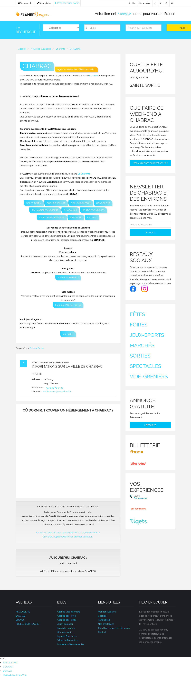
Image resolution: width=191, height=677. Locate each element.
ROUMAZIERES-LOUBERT (45, 210)
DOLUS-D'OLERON (81, 203)
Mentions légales (107, 611)
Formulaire (150, 425)
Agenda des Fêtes (66, 616)
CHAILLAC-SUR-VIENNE (51, 217)
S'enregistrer (44, 3)
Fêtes (137, 314)
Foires (138, 325)
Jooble (132, 3)
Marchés (142, 345)
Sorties (140, 356)
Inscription (68, 334)
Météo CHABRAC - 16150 (68, 305)
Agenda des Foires (66, 620)
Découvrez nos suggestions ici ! (150, 163)
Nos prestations (106, 624)
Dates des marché (66, 628)
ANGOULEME (23, 611)
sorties (94, 75)
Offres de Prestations (67, 640)
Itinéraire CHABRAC (68, 277)
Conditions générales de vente (114, 628)
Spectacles (145, 366)
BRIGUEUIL (76, 217)
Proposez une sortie (67, 3)
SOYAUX (20, 620)
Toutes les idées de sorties (70, 644)
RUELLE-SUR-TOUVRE (27, 624)
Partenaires (104, 620)
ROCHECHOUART (56, 203)
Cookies (102, 616)
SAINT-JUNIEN (33, 203)
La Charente (84, 173)
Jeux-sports (147, 335)
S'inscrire (150, 232)
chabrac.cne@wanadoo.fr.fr (57, 391)
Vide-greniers (149, 376)
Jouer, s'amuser (65, 624)
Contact (102, 632)
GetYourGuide (37, 348)
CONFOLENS (103, 203)
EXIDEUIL (92, 217)
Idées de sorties (65, 632)
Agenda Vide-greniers (68, 611)
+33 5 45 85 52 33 (54, 387)
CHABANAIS (70, 210)
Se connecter (25, 3)
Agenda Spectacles (67, 636)
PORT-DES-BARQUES (93, 210)
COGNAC (20, 616)
